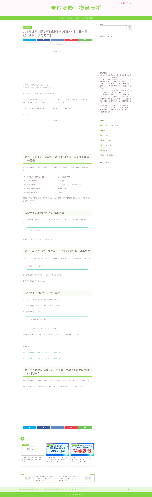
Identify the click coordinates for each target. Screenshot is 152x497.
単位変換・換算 (73, 18)
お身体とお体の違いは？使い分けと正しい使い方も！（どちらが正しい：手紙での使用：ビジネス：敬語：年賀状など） (115, 77)
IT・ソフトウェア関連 (110, 125)
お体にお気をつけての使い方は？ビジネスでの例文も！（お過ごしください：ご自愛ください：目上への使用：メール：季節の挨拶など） (115, 100)
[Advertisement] (57, 67)
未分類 (104, 150)
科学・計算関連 (88, 18)
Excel (61, 18)
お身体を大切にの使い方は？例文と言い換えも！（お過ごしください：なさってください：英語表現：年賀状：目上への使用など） (115, 92)
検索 (101, 24)
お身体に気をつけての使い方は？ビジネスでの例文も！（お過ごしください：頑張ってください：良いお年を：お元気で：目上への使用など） (115, 85)
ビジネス (105, 135)
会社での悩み (107, 140)
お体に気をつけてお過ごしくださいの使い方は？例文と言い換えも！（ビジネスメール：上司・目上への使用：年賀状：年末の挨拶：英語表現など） (115, 108)
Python (105, 130)
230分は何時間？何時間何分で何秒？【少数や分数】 (42, 358)
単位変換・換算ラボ (76, 8)
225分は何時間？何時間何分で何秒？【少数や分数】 (42, 352)
